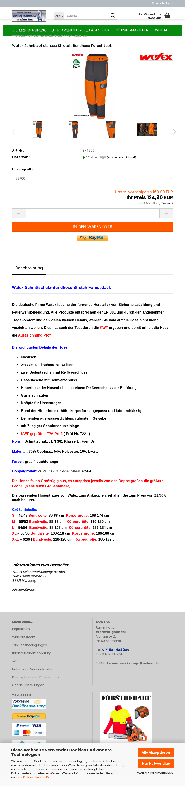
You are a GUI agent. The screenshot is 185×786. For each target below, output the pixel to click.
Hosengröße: (23, 178)
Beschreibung (29, 277)
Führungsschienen (132, 29)
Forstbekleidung (32, 29)
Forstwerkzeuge (68, 29)
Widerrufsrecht (24, 646)
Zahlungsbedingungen (29, 654)
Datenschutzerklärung (39, 777)
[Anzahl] (93, 222)
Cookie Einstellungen (28, 694)
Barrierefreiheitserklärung (31, 662)
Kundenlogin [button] (162, 3)
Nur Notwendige (156, 763)
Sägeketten (99, 29)
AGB (15, 670)
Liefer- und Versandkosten (32, 678)
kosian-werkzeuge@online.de (133, 672)
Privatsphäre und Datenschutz (36, 686)
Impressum (21, 637)
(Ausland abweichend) (121, 166)
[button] (173, 140)
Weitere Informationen (155, 773)
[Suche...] (59, 16)
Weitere (161, 29)
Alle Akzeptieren (156, 752)
